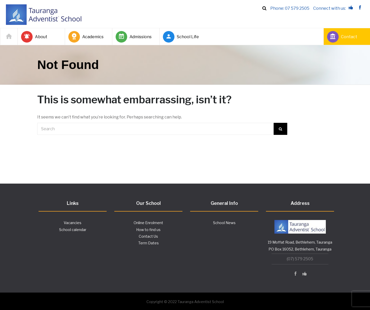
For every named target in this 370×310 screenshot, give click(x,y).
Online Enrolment (148, 223)
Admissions (134, 37)
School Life (181, 37)
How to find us (148, 229)
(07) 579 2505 (300, 258)
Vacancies (72, 223)
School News (224, 223)
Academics (86, 37)
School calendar (72, 229)
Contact (342, 37)
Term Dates (148, 243)
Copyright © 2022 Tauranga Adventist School (185, 301)
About (34, 37)
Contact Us (148, 236)
